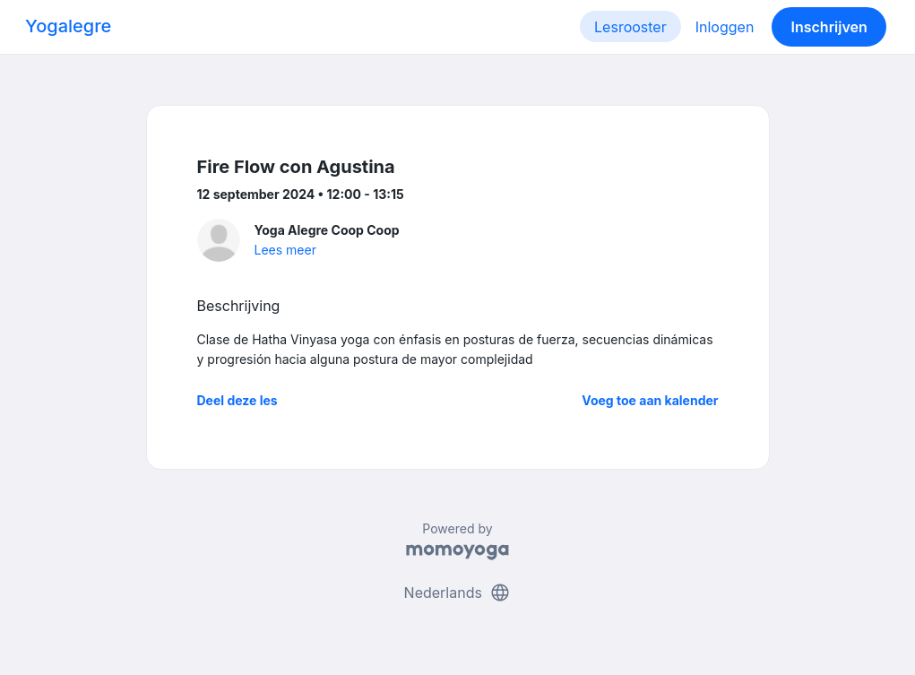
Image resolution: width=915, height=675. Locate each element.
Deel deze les (237, 400)
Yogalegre (68, 26)
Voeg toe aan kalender (650, 400)
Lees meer (285, 249)
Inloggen (725, 27)
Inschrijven (829, 27)
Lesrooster (630, 27)
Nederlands (458, 592)
